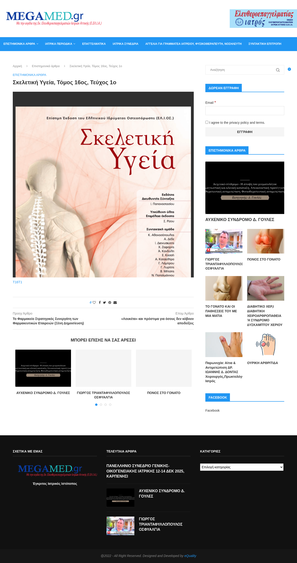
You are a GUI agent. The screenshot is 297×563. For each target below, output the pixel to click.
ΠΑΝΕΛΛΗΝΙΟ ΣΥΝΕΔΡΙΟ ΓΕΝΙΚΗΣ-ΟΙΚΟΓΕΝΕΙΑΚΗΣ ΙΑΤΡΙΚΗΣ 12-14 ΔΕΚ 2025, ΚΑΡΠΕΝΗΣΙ (145, 471)
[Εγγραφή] (244, 132)
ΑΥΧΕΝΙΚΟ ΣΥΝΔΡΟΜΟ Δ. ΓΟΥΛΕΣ (43, 393)
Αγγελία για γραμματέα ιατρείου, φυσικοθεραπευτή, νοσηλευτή (193, 44)
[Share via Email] (115, 303)
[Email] (244, 110)
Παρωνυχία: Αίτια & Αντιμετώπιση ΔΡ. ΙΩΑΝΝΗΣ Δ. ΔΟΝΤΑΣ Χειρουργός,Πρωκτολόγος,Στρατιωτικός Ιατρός (223, 372)
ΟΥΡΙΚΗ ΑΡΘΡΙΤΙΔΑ (262, 363)
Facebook (212, 410)
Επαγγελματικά (94, 44)
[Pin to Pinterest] (109, 303)
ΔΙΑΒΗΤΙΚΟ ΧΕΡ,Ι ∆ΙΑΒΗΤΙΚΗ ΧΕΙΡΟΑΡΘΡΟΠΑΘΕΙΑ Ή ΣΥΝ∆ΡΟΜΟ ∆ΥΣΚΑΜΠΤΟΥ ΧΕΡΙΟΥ (264, 315)
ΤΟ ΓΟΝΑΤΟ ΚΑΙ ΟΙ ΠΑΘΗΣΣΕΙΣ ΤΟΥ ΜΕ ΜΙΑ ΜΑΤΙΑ (221, 311)
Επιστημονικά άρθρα (19, 44)
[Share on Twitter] (104, 303)
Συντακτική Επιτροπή (265, 44)
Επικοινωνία (12, 57)
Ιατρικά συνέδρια (126, 44)
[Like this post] (94, 303)
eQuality (190, 556)
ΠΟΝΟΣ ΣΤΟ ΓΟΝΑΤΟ (163, 393)
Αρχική (17, 66)
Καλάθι (34, 57)
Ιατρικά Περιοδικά (58, 44)
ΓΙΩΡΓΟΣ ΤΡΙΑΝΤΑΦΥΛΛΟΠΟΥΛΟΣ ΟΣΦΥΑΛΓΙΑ (223, 263)
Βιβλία (51, 57)
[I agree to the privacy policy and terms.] (206, 122)
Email (210, 102)
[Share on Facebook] (100, 303)
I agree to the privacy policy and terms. (235, 122)
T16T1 (17, 282)
